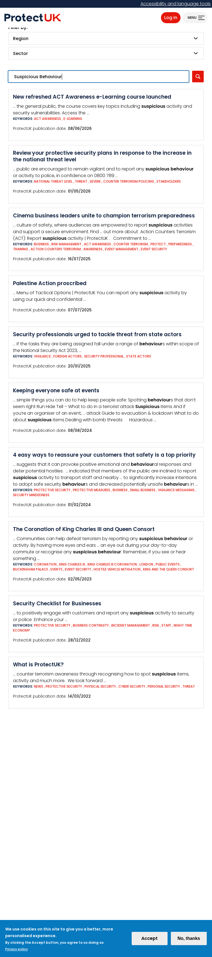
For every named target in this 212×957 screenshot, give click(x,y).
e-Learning (72, 118)
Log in (170, 17)
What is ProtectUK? (38, 664)
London (146, 564)
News (38, 686)
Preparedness (180, 244)
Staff (166, 625)
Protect (158, 244)
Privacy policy (16, 950)
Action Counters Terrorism (56, 249)
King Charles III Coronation (112, 564)
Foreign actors (67, 356)
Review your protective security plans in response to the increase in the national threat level (102, 156)
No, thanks (188, 940)
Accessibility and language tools (176, 4)
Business (41, 244)
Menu (192, 17)
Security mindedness (31, 495)
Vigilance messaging (176, 490)
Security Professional (104, 356)
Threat (81, 181)
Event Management (121, 249)
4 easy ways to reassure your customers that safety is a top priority (104, 455)
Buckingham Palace (31, 569)
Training (20, 249)
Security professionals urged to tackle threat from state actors (97, 334)
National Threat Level (53, 181)
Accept (149, 940)
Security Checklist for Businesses (57, 603)
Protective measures (91, 490)
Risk (156, 625)
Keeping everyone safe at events (56, 390)
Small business (142, 490)
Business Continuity (91, 625)
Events (56, 569)
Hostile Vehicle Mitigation (117, 569)
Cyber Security (131, 686)
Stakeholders (169, 181)
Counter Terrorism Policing (128, 181)
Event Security (154, 249)
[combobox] (106, 38)
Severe (95, 181)
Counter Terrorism (130, 244)
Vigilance (42, 356)
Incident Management (130, 625)
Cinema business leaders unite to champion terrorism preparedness (104, 215)
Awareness (92, 249)
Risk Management (66, 244)
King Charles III (72, 564)
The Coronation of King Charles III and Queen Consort (84, 529)
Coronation (45, 564)
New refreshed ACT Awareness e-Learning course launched (92, 97)
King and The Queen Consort (168, 569)
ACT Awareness (47, 118)
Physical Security (100, 686)
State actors (138, 356)
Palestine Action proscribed (49, 283)
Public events (168, 564)
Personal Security (164, 686)
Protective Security (52, 490)
